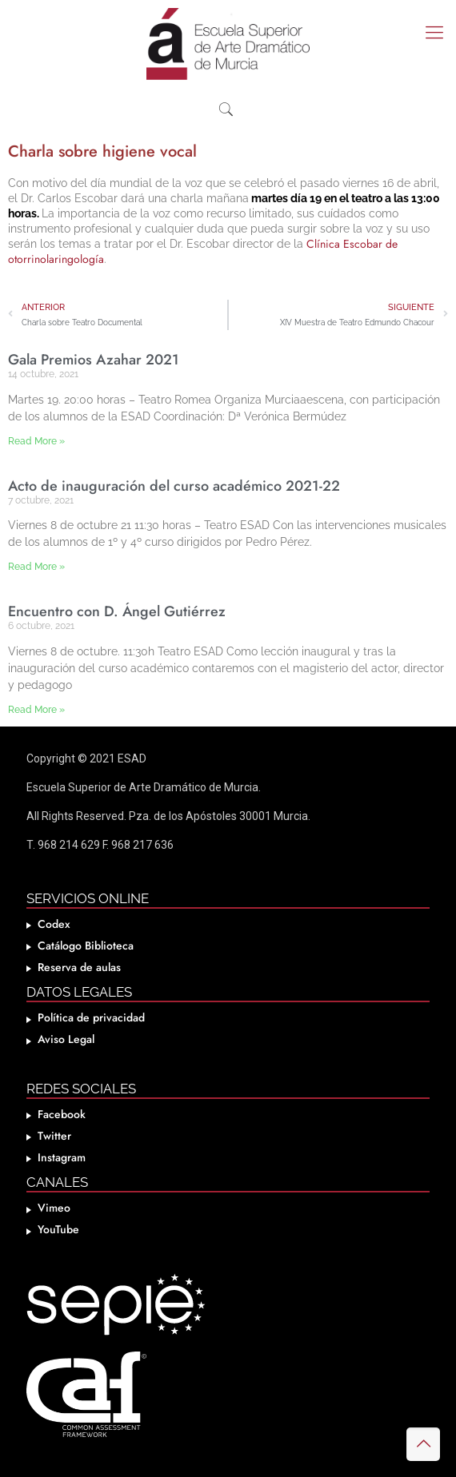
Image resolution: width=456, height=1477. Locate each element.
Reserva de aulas (79, 967)
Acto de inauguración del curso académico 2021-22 (174, 486)
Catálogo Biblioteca (86, 945)
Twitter (54, 1136)
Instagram (62, 1157)
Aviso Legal (66, 1039)
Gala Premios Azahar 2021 (93, 359)
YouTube (58, 1229)
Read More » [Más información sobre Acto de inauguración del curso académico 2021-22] (36, 566)
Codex (54, 924)
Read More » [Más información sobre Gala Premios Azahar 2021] (36, 441)
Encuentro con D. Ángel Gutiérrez (117, 611)
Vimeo (54, 1208)
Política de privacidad (91, 1017)
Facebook (62, 1114)
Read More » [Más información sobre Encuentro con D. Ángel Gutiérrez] (36, 709)
